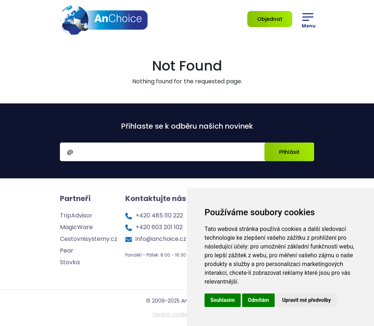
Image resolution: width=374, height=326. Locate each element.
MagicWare (76, 227)
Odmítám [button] (258, 300)
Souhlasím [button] (222, 300)
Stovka (70, 262)
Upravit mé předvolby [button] (306, 300)
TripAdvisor (76, 215)
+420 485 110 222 (159, 215)
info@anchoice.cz (161, 239)
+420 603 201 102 (159, 227)
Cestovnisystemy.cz (88, 239)
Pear (66, 250)
